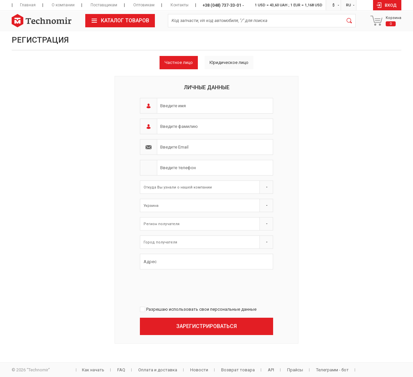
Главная (28, 5)
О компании (63, 5)
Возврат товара (238, 369)
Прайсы (295, 369)
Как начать (93, 369)
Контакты (180, 5)
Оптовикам (144, 5)
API (271, 369)
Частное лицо (179, 62)
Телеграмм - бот (332, 369)
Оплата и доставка (157, 369)
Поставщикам (104, 5)
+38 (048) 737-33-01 (222, 5)
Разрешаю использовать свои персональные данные (201, 309)
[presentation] (190, 287)
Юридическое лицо (228, 62)
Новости (199, 369)
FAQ (121, 369)
